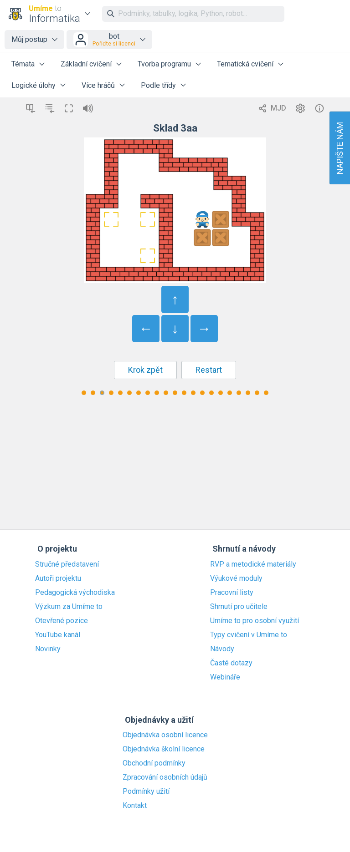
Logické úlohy (33, 85)
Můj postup (29, 39)
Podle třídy (158, 85)
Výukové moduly (236, 578)
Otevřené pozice (61, 621)
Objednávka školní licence (164, 749)
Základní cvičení (86, 64)
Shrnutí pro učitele (239, 607)
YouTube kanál (57, 635)
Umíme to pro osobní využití (254, 621)
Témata (23, 64)
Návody (222, 649)
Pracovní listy (231, 592)
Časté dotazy (231, 663)
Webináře (225, 677)
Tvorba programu (164, 64)
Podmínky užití (146, 791)
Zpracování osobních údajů (165, 777)
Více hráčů (98, 85)
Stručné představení (67, 564)
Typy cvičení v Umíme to (248, 635)
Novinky (48, 649)
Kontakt (135, 805)
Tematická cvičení (245, 64)
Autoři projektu (58, 578)
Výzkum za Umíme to (69, 607)
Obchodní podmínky (154, 763)
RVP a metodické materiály (253, 564)
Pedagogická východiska (75, 592)
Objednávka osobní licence (165, 735)
